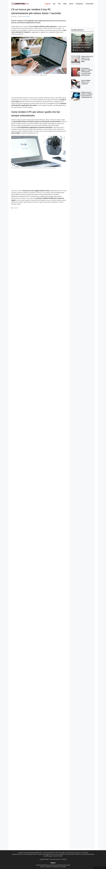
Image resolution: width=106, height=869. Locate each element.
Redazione (49, 866)
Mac (54, 4)
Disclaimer (63, 866)
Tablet (65, 4)
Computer (48, 4)
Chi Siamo (42, 866)
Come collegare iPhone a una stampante (85, 82)
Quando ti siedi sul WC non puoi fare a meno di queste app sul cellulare (81, 44)
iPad (59, 4)
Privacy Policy (56, 866)
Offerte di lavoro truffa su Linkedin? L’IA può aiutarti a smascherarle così (86, 94)
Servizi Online (90, 4)
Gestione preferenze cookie (99, 867)
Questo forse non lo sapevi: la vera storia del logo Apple (87, 59)
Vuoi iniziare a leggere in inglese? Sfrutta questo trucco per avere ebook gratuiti (86, 71)
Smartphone (79, 4)
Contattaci (63, 859)
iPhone (71, 4)
